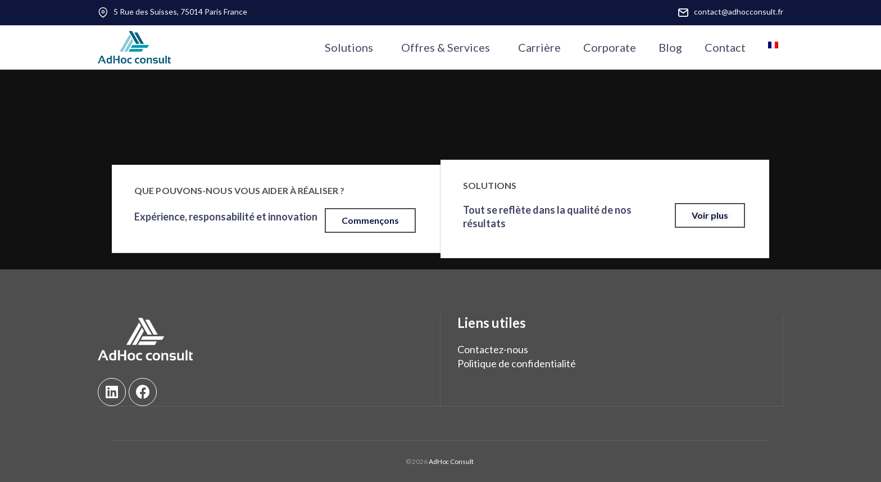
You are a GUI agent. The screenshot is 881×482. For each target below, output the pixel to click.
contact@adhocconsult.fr (738, 11)
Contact (725, 47)
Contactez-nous (492, 349)
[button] (370, 221)
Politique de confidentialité (516, 364)
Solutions (349, 47)
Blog (670, 47)
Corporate (609, 47)
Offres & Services (445, 47)
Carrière (539, 47)
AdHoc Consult (451, 461)
